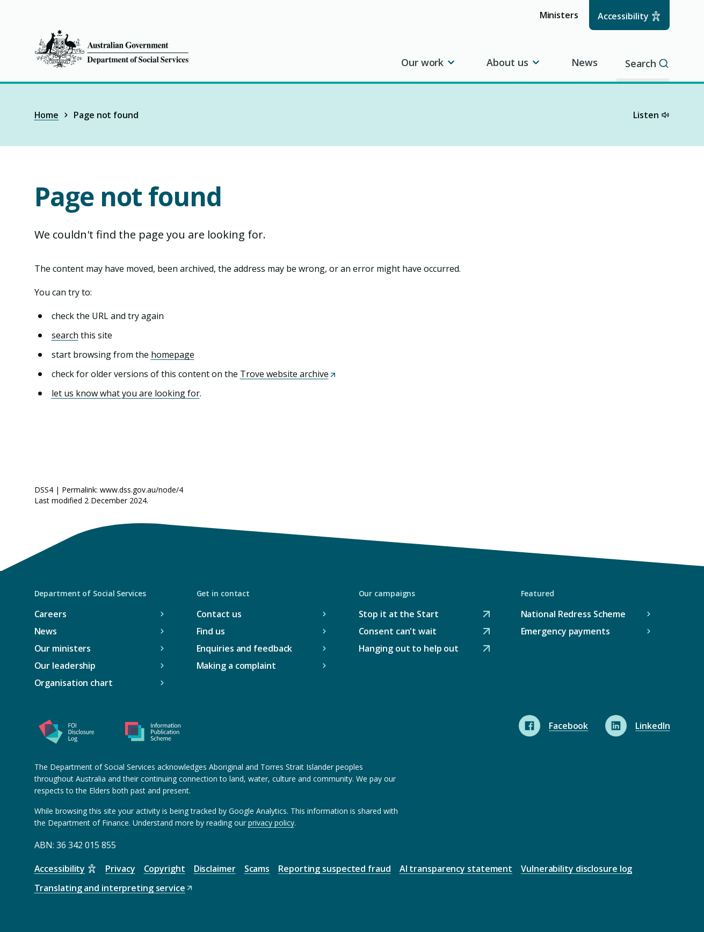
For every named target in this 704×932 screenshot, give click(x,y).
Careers (50, 614)
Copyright (164, 868)
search (65, 335)
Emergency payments (565, 631)
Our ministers (62, 648)
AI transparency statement (456, 868)
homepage (172, 354)
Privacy (120, 868)
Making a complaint (236, 665)
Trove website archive (288, 374)
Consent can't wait (398, 631)
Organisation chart (73, 683)
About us (514, 62)
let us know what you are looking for (126, 393)
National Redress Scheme (573, 614)
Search (648, 62)
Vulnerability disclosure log (576, 868)
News (584, 62)
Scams (257, 868)
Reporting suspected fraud (334, 868)
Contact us (219, 614)
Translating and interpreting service (114, 888)
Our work (428, 62)
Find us (211, 631)
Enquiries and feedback (245, 648)
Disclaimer (215, 868)
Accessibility (623, 16)
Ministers (562, 19)
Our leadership (65, 665)
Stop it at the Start (399, 614)
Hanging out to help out (409, 648)
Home (46, 115)
